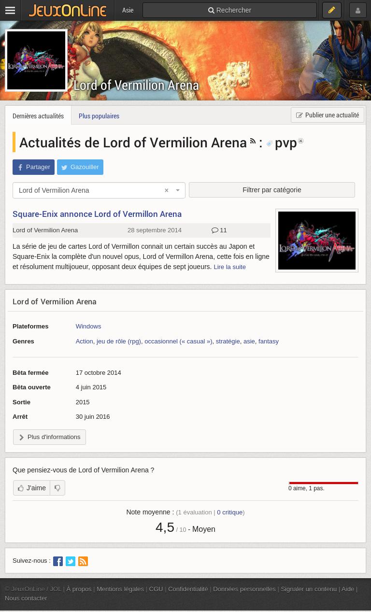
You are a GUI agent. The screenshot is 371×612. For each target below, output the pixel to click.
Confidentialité (188, 589)
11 (219, 230)
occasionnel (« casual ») (178, 341)
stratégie (228, 341)
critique (230, 512)
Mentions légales (120, 589)
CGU (156, 589)
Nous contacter (26, 598)
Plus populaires (99, 115)
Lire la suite (230, 266)
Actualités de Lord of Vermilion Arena (133, 142)
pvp (281, 142)
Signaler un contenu (309, 589)
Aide (348, 589)
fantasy (268, 341)
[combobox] (99, 190)
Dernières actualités (38, 115)
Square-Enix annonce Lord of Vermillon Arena (97, 213)
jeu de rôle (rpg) (119, 341)
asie (249, 341)
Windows (88, 326)
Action (84, 341)
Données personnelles (244, 589)
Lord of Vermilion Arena (136, 85)
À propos (79, 589)
